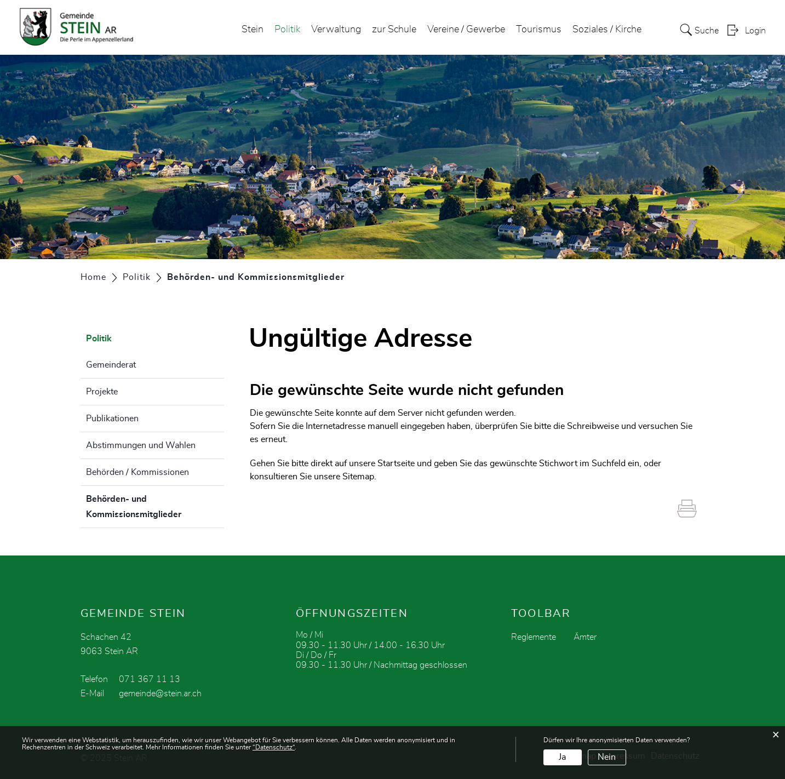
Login (755, 30)
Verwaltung (336, 30)
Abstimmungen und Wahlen (141, 445)
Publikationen (112, 418)
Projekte (102, 391)
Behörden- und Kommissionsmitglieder (155, 507)
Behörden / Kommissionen (137, 472)
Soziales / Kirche (606, 30)
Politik (287, 30)
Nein (607, 757)
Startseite (396, 463)
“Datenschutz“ (274, 747)
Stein (252, 30)
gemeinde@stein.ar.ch (160, 693)
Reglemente (533, 637)
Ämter (585, 637)
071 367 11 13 (149, 679)
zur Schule (394, 30)
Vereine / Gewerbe (466, 30)
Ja (562, 757)
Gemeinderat (111, 364)
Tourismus (538, 30)
